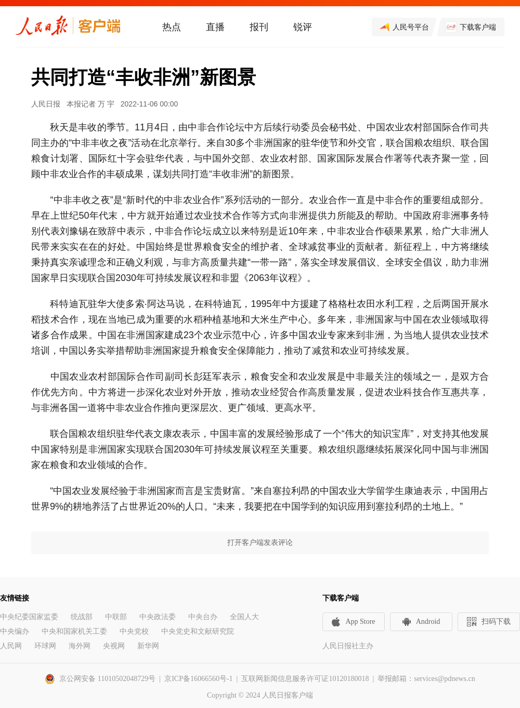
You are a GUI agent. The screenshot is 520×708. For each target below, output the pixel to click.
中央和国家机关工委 (74, 631)
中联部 (116, 617)
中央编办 (14, 631)
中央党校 (134, 631)
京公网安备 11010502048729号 (107, 679)
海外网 (79, 646)
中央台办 (202, 617)
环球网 (45, 646)
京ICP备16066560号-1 (198, 679)
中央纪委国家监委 (29, 617)
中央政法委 (157, 617)
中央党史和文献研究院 (197, 631)
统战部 (82, 617)
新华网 (148, 646)
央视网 (114, 646)
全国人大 (244, 617)
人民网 (11, 646)
